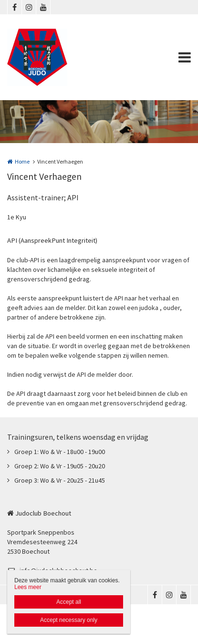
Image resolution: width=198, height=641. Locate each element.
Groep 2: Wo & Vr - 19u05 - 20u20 (59, 466)
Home (22, 161)
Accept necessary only (68, 620)
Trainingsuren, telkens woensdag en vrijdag (77, 437)
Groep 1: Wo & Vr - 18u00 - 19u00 (59, 451)
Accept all (68, 602)
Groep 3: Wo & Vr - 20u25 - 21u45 (59, 480)
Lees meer (28, 587)
